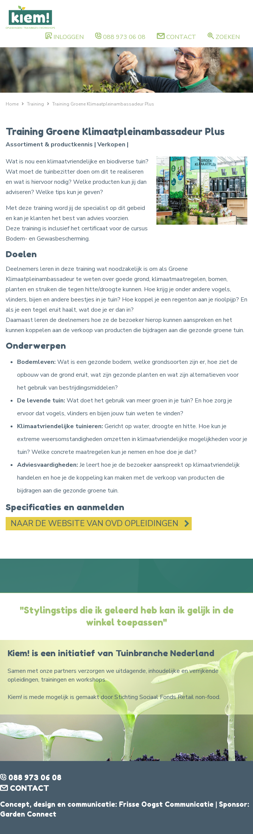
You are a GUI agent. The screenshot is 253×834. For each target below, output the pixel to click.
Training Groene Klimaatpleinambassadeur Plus (103, 104)
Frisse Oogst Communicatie (166, 804)
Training (35, 104)
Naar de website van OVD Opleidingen (94, 523)
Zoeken (228, 37)
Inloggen (68, 37)
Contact (181, 37)
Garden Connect (28, 814)
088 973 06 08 (124, 37)
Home (12, 104)
